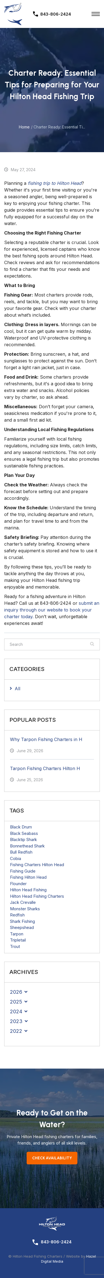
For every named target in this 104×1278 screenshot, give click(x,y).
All (17, 688)
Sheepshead (22, 927)
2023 (16, 1021)
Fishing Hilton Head (28, 877)
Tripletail (18, 940)
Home (24, 127)
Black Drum (21, 827)
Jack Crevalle (23, 902)
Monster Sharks (25, 908)
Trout (15, 946)
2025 (16, 1002)
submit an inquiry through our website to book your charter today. (51, 609)
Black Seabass (24, 833)
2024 (16, 1011)
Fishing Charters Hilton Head (37, 864)
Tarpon (16, 934)
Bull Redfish (21, 852)
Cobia (15, 858)
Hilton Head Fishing (28, 889)
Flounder (18, 883)
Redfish (17, 915)
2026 (16, 992)
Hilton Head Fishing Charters (37, 896)
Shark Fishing (22, 921)
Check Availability (52, 1158)
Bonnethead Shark (27, 846)
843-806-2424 (56, 1241)
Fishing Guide (22, 871)
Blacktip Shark (23, 839)
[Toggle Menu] (96, 14)
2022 (16, 1031)
